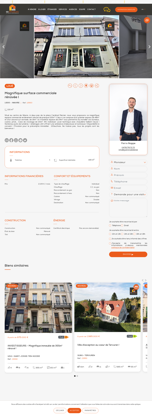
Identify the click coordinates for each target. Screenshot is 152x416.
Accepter (74, 410)
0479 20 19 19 (51, 1)
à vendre (32, 9)
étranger (52, 9)
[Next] (149, 46)
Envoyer (128, 254)
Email (125, 226)
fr (143, 9)
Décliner (60, 410)
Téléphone (115, 226)
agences (73, 9)
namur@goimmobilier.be (56, 3)
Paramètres (90, 410)
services (63, 9)
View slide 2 (77, 377)
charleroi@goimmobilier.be (96, 3)
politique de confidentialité (122, 248)
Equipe (82, 9)
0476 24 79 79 (131, 1)
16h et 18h (139, 234)
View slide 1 (75, 377)
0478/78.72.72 (128, 148)
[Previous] (3, 46)
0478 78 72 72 (18, 1)
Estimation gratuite (126, 9)
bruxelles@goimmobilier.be (137, 3)
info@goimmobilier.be (22, 3)
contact (91, 9)
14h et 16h (127, 234)
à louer (42, 9)
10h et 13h (115, 234)
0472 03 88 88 (89, 1)
